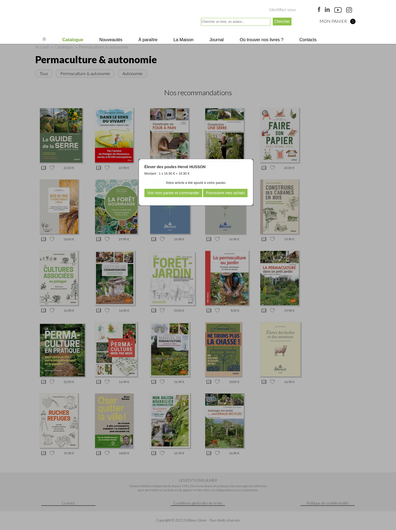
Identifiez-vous (282, 9)
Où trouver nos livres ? (261, 39)
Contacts (307, 39)
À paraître (147, 39)
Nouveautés (110, 39)
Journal (216, 39)
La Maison (183, 39)
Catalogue (72, 39)
